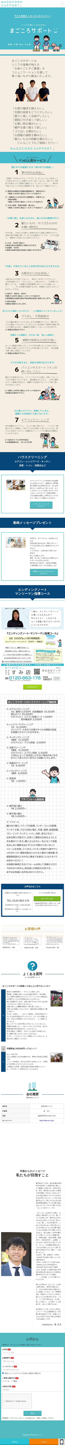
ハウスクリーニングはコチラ (41, 505)
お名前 (4, 1349)
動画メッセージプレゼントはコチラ (44, 572)
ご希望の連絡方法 (8, 1378)
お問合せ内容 (7, 1386)
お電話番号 (6, 1358)
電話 (14, 1381)
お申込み (44, 1442)
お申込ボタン (32, 687)
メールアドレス (7, 1366)
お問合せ (15, 1442)
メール (6, 1381)
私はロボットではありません (15, 1401)
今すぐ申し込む (47, 899)
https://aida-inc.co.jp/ (47, 1120)
